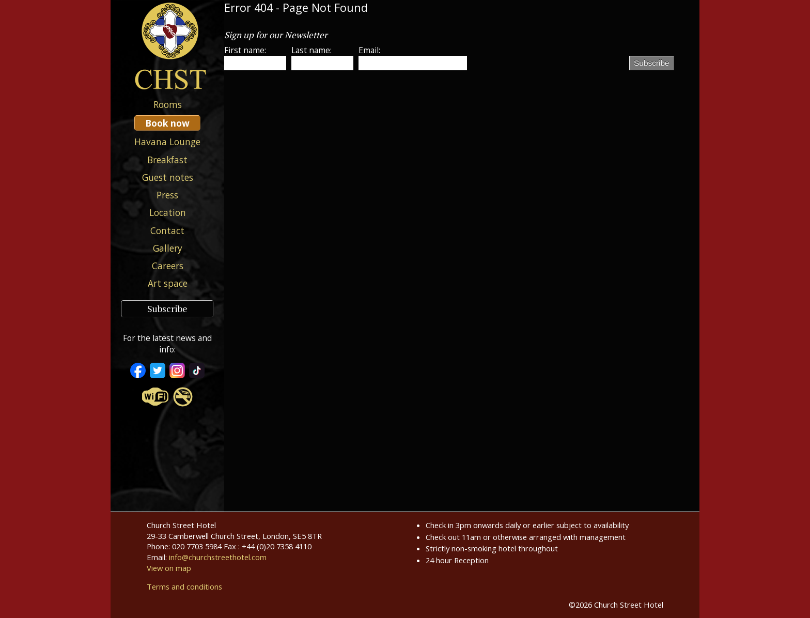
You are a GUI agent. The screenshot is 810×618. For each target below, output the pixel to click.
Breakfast (167, 159)
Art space (168, 283)
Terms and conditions (184, 586)
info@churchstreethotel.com (218, 557)
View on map (169, 568)
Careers (167, 265)
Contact (167, 230)
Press (167, 195)
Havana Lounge (167, 141)
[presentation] (550, 73)
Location (167, 212)
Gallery (167, 248)
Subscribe (167, 309)
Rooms (167, 104)
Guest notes (167, 177)
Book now (167, 123)
